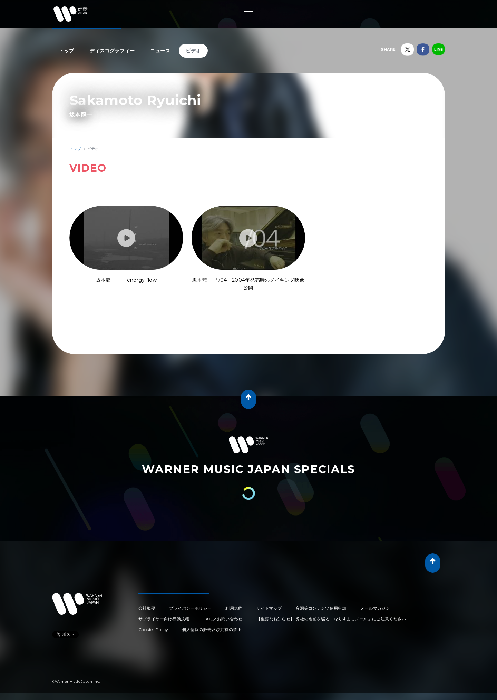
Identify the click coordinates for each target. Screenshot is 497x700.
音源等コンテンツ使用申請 (321, 608)
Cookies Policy (153, 629)
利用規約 (233, 608)
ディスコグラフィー (112, 51)
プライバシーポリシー (190, 608)
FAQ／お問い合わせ (223, 618)
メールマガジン (375, 608)
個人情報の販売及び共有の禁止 (211, 629)
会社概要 (146, 608)
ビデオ (193, 51)
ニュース (160, 51)
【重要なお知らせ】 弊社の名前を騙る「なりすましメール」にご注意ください (331, 618)
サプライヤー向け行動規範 (163, 618)
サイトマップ (269, 608)
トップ (66, 51)
